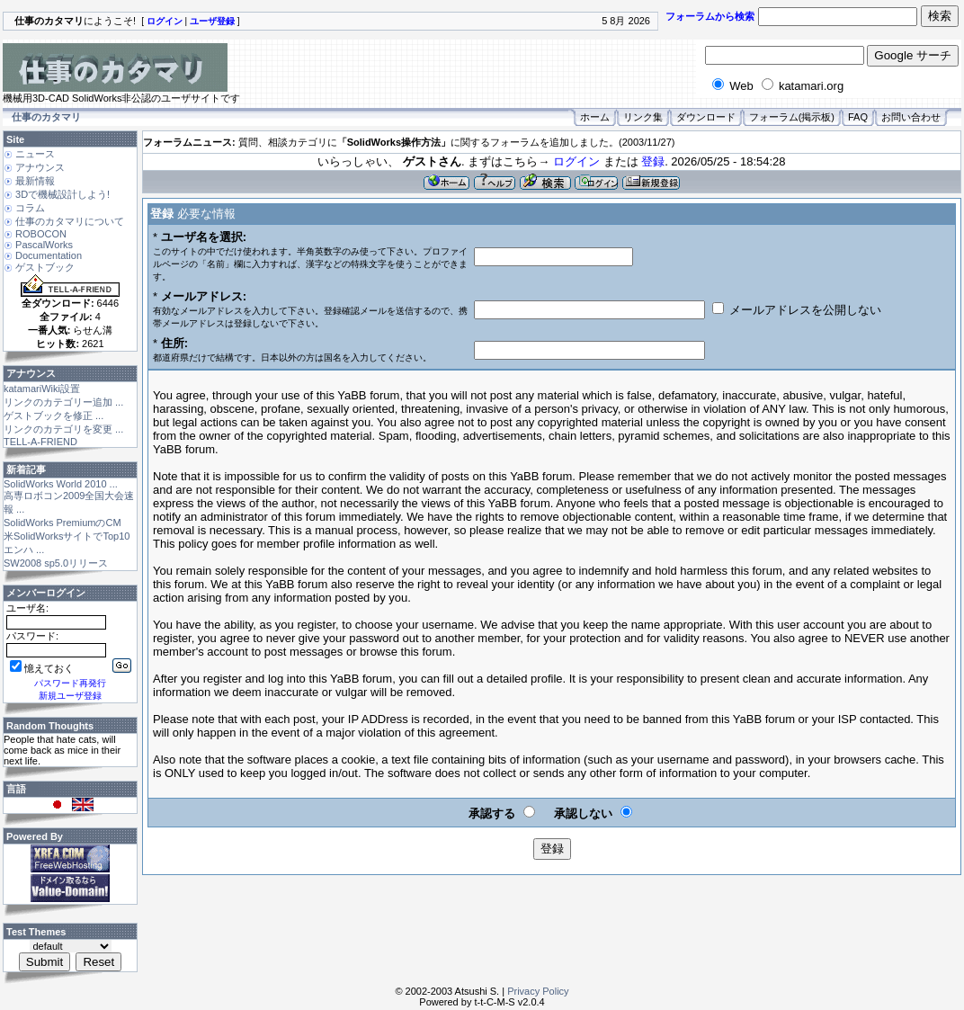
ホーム (595, 117)
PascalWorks (44, 244)
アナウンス (40, 167)
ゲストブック (45, 267)
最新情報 (35, 180)
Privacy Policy (537, 991)
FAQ (858, 117)
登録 (653, 161)
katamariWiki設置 (42, 388)
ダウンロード (706, 117)
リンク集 (643, 117)
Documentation (48, 255)
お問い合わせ (911, 117)
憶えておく (42, 668)
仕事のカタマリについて (69, 221)
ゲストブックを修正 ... (53, 415)
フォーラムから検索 (709, 16)
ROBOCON (41, 233)
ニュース (35, 153)
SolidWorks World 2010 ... (61, 483)
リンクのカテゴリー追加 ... (63, 402)
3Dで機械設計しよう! (62, 194)
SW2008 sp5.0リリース (56, 563)
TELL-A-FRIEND (40, 441)
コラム (30, 207)
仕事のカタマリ (46, 117)
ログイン (576, 161)
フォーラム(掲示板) (792, 117)
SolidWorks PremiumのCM (62, 522)
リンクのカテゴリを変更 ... (63, 429)
